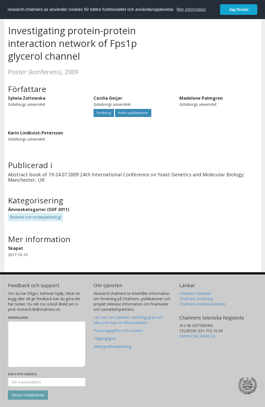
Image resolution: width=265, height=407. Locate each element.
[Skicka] (28, 395)
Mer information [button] (191, 9)
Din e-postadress (22, 374)
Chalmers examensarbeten (202, 304)
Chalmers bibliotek (195, 293)
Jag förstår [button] (239, 9)
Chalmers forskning (196, 298)
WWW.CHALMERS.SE (197, 336)
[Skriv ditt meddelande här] (47, 344)
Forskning (103, 113)
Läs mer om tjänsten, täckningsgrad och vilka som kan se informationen (128, 320)
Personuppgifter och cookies (118, 330)
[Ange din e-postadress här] (47, 382)
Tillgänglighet (105, 338)
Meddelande (18, 318)
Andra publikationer (133, 113)
